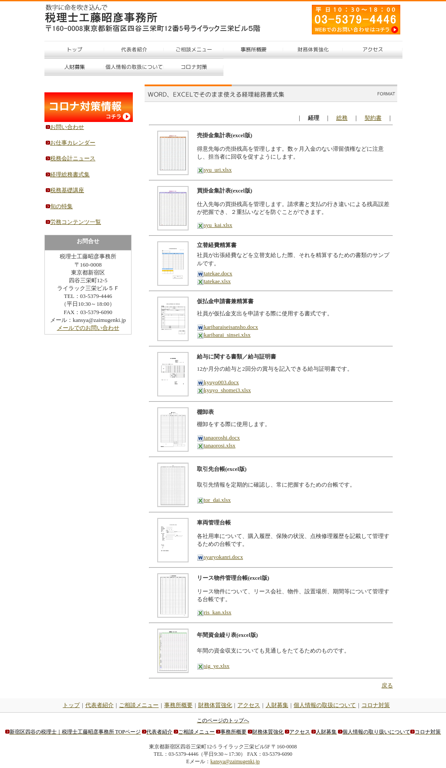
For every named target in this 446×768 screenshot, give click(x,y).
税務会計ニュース (72, 158)
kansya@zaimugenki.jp (235, 761)
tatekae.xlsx (214, 281)
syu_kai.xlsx (214, 225)
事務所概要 (178, 705)
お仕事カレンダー (72, 142)
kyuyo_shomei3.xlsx (224, 390)
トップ (71, 705)
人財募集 (277, 705)
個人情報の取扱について (325, 705)
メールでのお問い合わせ (88, 328)
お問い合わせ (67, 127)
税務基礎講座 (67, 190)
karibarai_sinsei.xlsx (223, 335)
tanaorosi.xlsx (216, 445)
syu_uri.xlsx (214, 169)
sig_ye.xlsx (213, 666)
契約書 (373, 118)
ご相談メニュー (139, 705)
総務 (342, 118)
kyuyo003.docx (218, 382)
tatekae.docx (214, 273)
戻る (387, 685)
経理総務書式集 (70, 174)
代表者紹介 (99, 705)
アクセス (248, 705)
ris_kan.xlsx (214, 612)
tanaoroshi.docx (218, 437)
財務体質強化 (215, 705)
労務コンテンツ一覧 (75, 222)
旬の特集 (61, 206)
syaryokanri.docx (220, 557)
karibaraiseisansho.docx (227, 327)
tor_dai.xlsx (214, 500)
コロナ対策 (376, 705)
